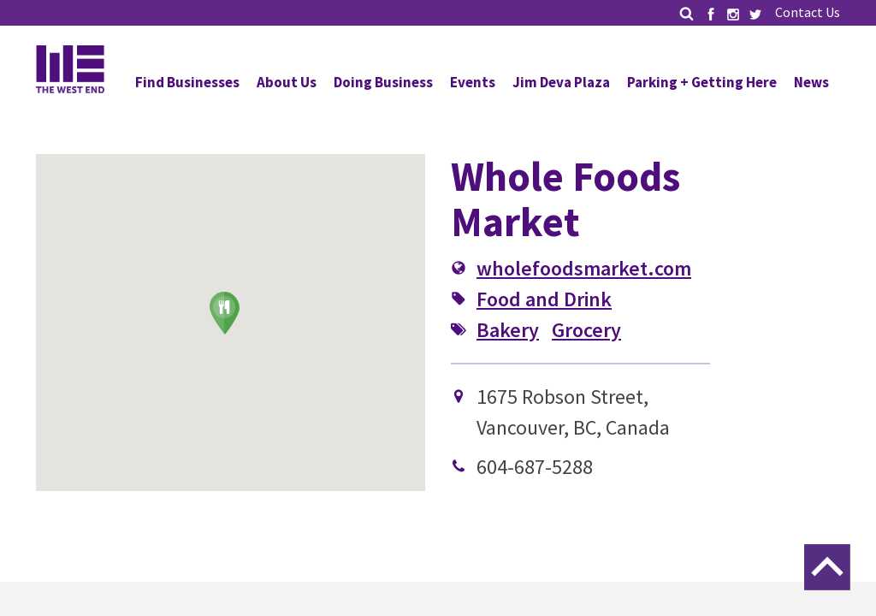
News (811, 82)
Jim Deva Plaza (561, 82)
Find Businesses (187, 82)
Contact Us (807, 12)
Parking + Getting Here (702, 82)
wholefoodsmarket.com (583, 268)
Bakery (507, 330)
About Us (287, 82)
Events (472, 82)
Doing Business (383, 82)
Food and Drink (544, 299)
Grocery (586, 330)
